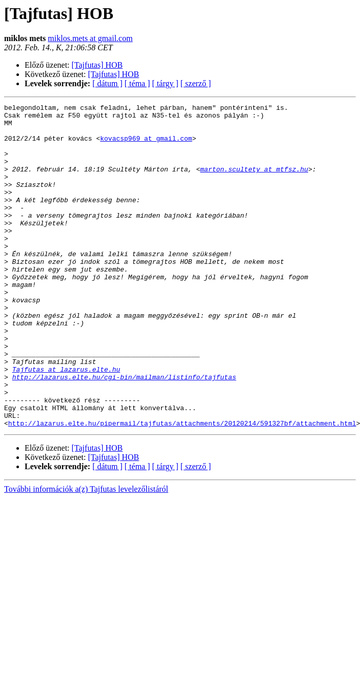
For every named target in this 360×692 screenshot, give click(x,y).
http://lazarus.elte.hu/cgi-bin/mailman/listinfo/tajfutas (124, 432)
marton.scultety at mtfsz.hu (254, 182)
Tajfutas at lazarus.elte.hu (66, 423)
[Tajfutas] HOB (97, 65)
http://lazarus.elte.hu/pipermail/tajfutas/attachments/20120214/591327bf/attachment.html (182, 487)
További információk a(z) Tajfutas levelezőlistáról (86, 553)
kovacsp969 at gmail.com (146, 145)
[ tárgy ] (165, 83)
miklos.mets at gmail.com (90, 38)
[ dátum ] (107, 83)
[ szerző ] (196, 83)
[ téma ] (137, 83)
